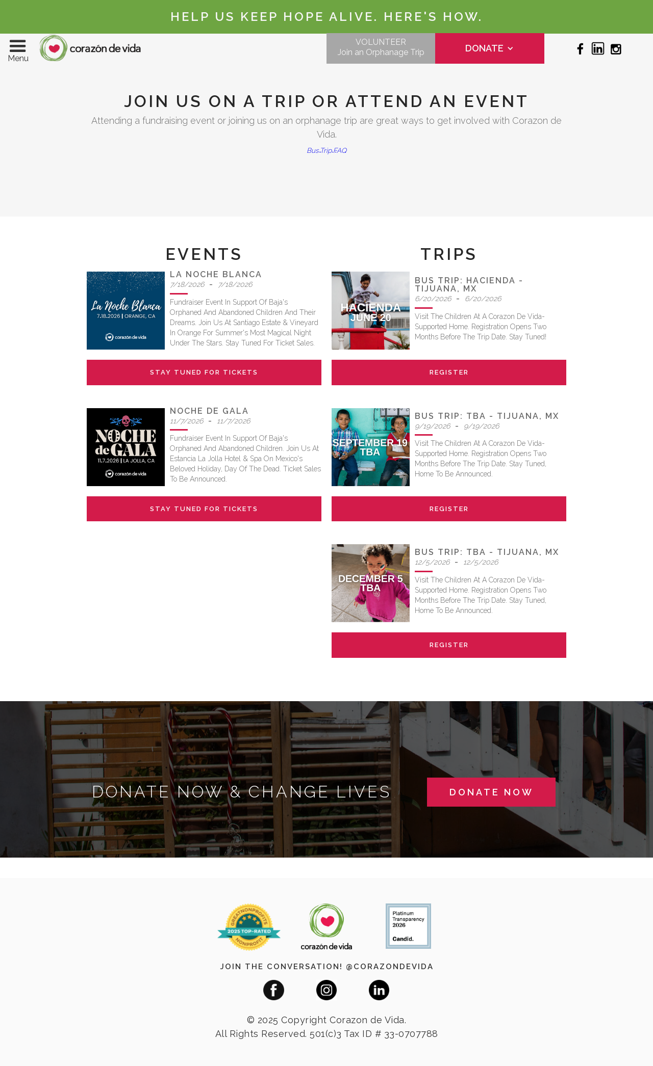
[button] (18, 49)
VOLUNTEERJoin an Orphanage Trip (381, 47)
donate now (491, 792)
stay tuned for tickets (204, 372)
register (449, 372)
